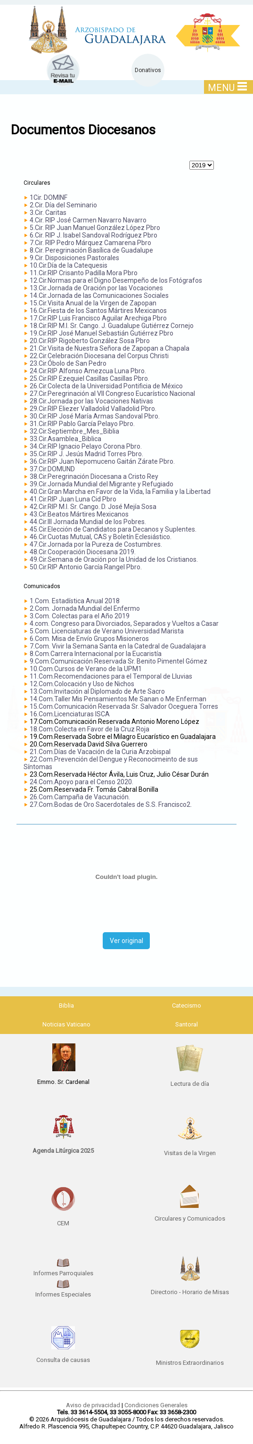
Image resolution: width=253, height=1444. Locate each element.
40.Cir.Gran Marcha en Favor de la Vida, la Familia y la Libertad (120, 491)
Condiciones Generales (156, 1405)
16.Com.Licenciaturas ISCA (70, 714)
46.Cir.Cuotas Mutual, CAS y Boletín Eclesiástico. (100, 537)
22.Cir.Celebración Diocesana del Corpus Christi (99, 356)
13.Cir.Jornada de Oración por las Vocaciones (96, 288)
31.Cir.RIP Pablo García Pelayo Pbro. (82, 423)
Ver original (126, 940)
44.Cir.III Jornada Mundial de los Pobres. (88, 521)
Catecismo (186, 1005)
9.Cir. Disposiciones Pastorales (74, 258)
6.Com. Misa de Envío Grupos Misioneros (89, 638)
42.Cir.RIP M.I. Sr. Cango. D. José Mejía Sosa (93, 506)
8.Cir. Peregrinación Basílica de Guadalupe (91, 250)
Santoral (186, 1024)
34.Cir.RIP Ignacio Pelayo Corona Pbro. (86, 446)
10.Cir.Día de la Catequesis (68, 265)
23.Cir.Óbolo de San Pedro (68, 363)
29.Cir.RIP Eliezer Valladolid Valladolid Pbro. (93, 408)
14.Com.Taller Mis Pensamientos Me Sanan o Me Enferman (118, 699)
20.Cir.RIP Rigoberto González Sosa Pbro (90, 341)
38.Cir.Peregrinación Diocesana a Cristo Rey (94, 476)
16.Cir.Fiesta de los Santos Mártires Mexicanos (98, 310)
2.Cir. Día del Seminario (63, 205)
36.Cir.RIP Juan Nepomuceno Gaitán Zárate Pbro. (102, 461)
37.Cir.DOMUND (52, 469)
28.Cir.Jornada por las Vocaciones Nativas (91, 401)
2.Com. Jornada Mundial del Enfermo (85, 608)
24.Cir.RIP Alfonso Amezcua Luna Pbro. (88, 371)
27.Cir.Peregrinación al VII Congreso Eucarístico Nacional (112, 393)
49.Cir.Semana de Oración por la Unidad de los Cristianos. (114, 559)
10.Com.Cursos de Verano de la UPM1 (86, 669)
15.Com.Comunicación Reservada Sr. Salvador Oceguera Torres (124, 706)
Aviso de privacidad (93, 1405)
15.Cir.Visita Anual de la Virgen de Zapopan (93, 303)
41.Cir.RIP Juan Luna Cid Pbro (73, 499)
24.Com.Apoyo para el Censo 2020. (81, 782)
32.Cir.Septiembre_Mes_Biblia (74, 431)
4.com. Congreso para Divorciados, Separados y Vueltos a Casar (124, 623)
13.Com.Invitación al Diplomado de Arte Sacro (97, 691)
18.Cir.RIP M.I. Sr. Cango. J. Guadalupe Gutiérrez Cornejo (112, 325)
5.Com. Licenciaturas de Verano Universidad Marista (107, 631)
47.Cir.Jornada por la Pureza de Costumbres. (96, 544)
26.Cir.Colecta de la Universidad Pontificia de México (106, 386)
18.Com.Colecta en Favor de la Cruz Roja (89, 729)
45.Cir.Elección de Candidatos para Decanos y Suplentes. (113, 529)
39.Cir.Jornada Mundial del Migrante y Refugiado (101, 484)
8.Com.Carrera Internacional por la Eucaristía (96, 653)
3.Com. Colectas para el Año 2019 (80, 616)
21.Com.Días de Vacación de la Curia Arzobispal (100, 751)
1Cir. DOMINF (48, 197)
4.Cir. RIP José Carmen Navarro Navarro (88, 220)
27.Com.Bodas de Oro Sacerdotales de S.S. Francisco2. (111, 804)
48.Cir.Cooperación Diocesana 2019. (83, 552)
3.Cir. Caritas (48, 212)
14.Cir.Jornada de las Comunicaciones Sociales (99, 295)
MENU (227, 87)
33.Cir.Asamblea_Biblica (65, 439)
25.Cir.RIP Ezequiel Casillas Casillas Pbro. (89, 378)
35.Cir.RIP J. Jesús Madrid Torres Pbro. (86, 454)
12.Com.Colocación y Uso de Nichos (82, 684)
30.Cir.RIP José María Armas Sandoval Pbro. (95, 416)
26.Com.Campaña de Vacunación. (80, 797)
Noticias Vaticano (66, 1024)
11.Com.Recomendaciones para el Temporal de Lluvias (111, 676)
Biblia (66, 1005)
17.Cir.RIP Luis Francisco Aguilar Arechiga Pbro (98, 318)
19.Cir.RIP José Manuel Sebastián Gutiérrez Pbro (101, 333)
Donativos (148, 70)
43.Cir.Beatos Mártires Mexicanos (79, 514)
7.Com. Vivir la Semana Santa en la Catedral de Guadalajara (118, 646)
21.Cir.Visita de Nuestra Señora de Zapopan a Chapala (109, 348)
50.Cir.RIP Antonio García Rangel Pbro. (86, 567)
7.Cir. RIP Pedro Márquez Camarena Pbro (90, 242)
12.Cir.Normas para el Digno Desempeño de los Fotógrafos (116, 280)
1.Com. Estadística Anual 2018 (75, 601)
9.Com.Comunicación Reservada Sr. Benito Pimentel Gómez (118, 661)
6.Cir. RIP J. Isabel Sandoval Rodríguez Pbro (93, 235)
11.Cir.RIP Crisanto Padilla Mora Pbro (84, 273)
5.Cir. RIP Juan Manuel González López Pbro (95, 227)
